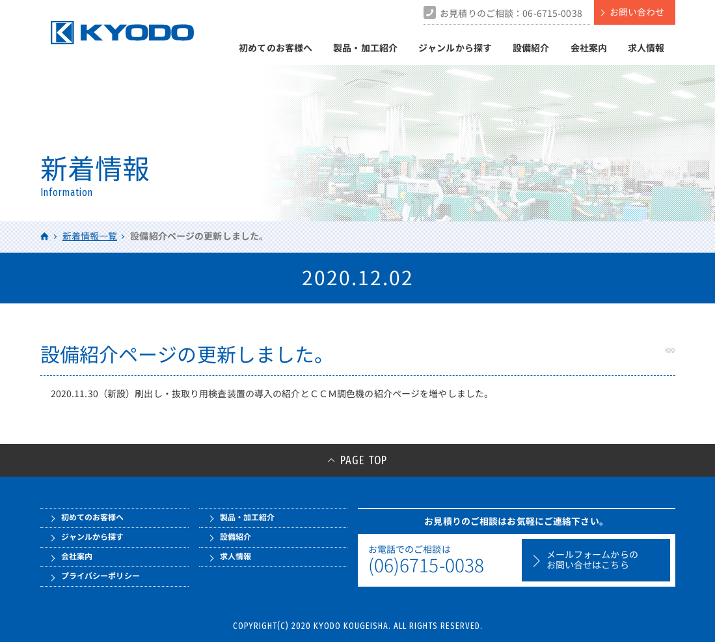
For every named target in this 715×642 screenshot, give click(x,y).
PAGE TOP (363, 460)
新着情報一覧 (90, 236)
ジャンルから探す (455, 48)
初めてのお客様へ (275, 48)
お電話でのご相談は (442, 560)
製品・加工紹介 (365, 48)
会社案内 (589, 48)
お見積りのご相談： (511, 13)
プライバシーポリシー (100, 575)
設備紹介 (531, 48)
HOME (44, 236)
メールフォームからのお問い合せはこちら (592, 560)
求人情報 (646, 48)
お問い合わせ (637, 12)
